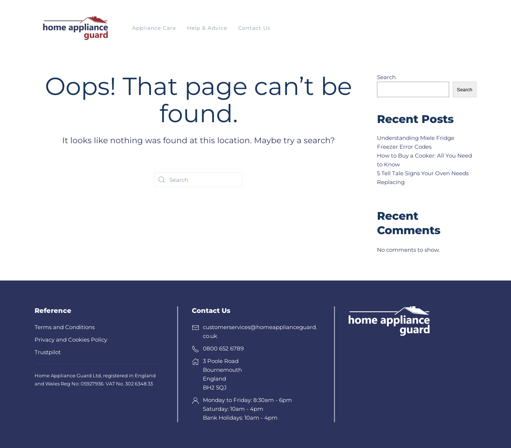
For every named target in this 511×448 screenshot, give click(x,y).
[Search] (198, 179)
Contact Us (254, 28)
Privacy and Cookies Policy (71, 339)
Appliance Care (154, 28)
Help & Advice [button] (207, 28)
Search (386, 77)
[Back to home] (75, 28)
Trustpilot (48, 352)
